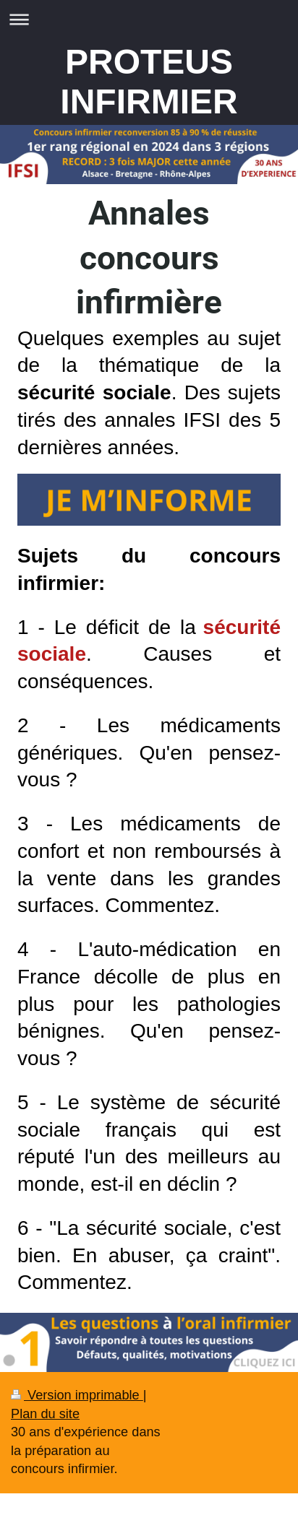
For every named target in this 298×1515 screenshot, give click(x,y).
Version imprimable (77, 1395)
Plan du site (45, 1414)
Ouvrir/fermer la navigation (149, 19)
